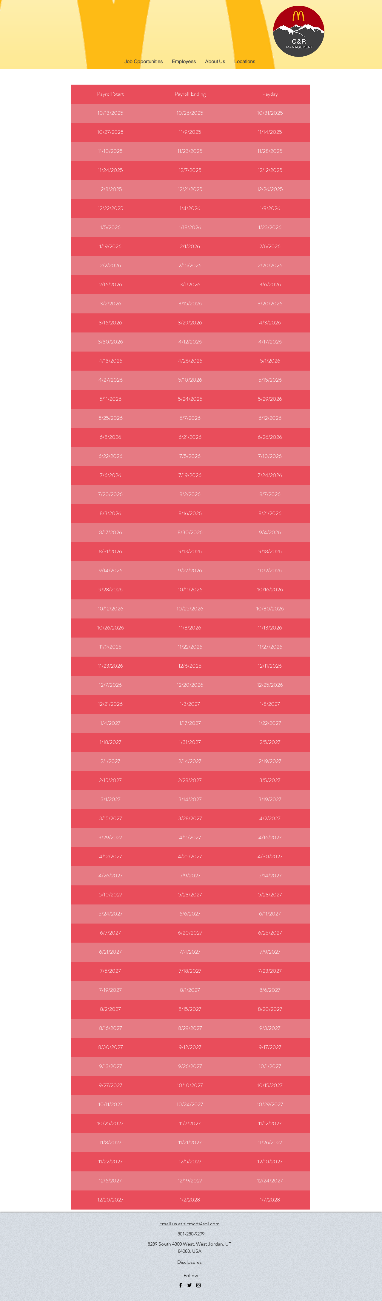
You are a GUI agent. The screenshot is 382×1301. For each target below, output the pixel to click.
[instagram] (198, 1285)
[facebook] (181, 1285)
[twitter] (189, 1285)
